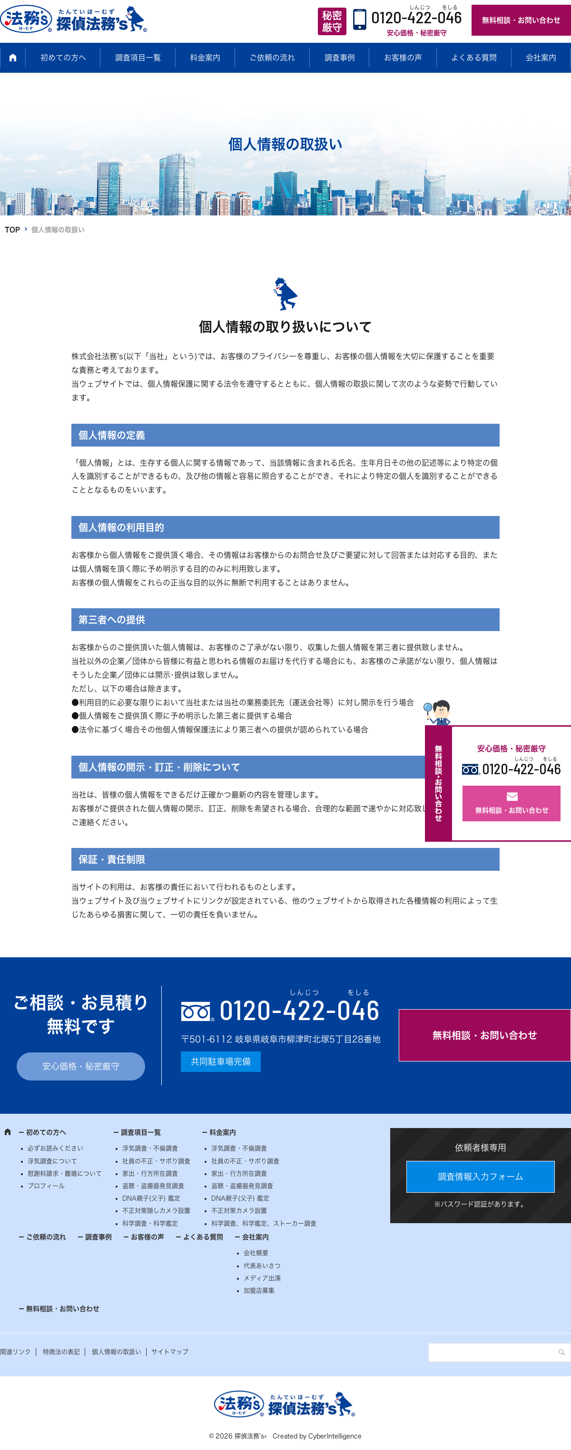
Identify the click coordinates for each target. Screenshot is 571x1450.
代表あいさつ (262, 1266)
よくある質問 (474, 57)
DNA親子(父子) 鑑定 (151, 1198)
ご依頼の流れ (272, 57)
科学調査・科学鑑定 (150, 1223)
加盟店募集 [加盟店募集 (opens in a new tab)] (259, 1290)
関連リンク (15, 1352)
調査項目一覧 (138, 57)
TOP (12, 229)
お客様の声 (403, 57)
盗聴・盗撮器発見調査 (153, 1186)
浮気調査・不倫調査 (150, 1148)
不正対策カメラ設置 (239, 1210)
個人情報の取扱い (116, 1352)
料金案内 (205, 57)
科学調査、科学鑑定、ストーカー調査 (263, 1223)
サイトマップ (169, 1352)
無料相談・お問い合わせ (521, 20)
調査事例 (340, 57)
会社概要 (256, 1253)
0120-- (299, 1009)
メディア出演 (262, 1278)
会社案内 (541, 57)
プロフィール (46, 1186)
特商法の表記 (61, 1352)
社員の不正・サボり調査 (156, 1161)
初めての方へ (63, 57)
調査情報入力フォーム (480, 1176)
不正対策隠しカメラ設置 (156, 1210)
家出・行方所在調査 (150, 1173)
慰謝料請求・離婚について (65, 1173)
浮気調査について (52, 1161)
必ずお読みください (55, 1148)
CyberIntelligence (335, 1436)
